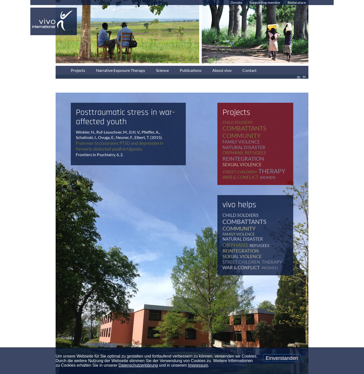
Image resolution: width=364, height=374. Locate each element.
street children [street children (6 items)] (239, 171)
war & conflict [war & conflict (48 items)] (240, 177)
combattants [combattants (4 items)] (244, 128)
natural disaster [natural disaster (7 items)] (243, 147)
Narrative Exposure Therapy (120, 70)
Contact (249, 70)
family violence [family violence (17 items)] (241, 141)
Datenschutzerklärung (138, 365)
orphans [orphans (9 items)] (232, 152)
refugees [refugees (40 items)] (255, 152)
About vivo (222, 70)
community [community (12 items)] (241, 135)
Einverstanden (282, 358)
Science (162, 70)
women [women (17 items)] (267, 177)
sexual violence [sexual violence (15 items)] (242, 164)
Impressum (198, 365)
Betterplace (297, 2)
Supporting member (265, 2)
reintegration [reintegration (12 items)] (243, 158)
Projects (78, 70)
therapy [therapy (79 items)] (271, 171)
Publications (190, 70)
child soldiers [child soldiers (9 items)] (237, 122)
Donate (236, 2)
